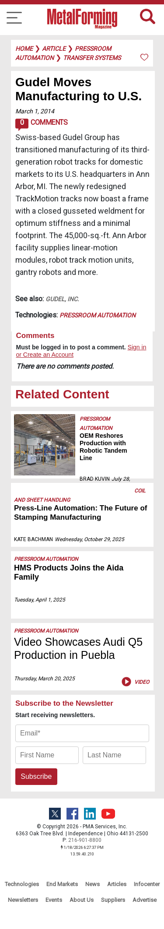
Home (24, 48)
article (54, 48)
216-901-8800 (84, 840)
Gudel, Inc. (62, 299)
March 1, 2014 (34, 111)
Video (134, 681)
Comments (41, 124)
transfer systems (92, 57)
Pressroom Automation (97, 315)
